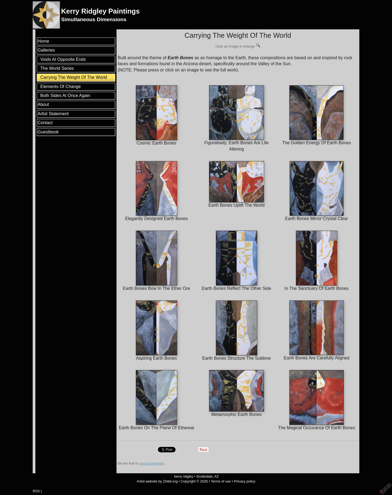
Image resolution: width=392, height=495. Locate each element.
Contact (45, 122)
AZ (216, 476)
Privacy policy (244, 481)
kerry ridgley (183, 476)
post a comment (151, 463)
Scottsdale (204, 476)
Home (43, 41)
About (43, 104)
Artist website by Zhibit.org (157, 481)
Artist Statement (53, 113)
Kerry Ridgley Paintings (100, 11)
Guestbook (48, 132)
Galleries (46, 50)
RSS (36, 491)
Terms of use (221, 481)
